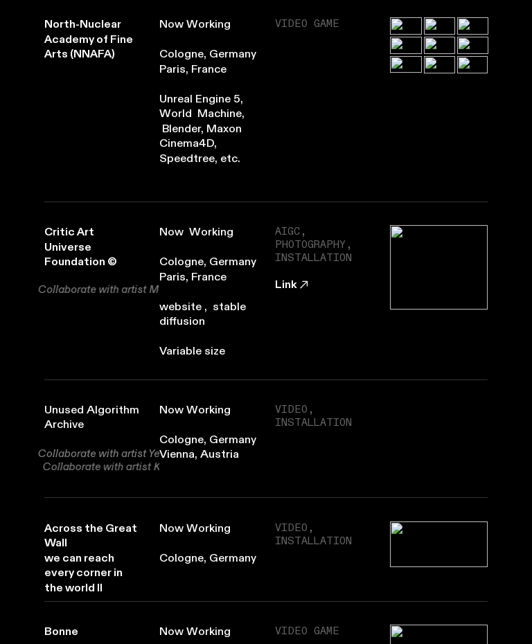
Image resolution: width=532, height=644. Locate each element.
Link (293, 284)
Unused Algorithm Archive (91, 417)
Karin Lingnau (127, 467)
